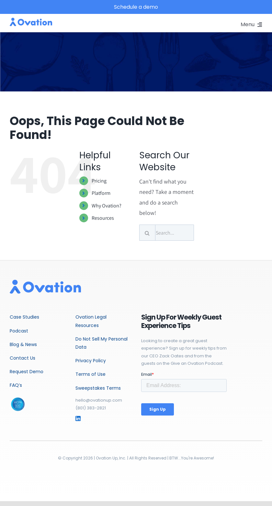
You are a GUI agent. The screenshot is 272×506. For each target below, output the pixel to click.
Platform (101, 193)
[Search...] (166, 233)
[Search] (147, 233)
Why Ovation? (106, 205)
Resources (103, 218)
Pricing (99, 180)
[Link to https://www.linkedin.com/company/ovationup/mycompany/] (82, 418)
